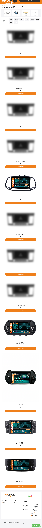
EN (28, 0)
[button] (39, 13)
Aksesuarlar (25, 510)
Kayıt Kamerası (25, 509)
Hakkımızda (5, 502)
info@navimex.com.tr (34, 513)
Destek (14, 502)
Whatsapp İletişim (36, 525)
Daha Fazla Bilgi (21, 57)
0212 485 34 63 (34, 515)
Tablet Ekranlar (25, 506)
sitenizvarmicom (29, 523)
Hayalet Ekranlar (26, 505)
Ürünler (23, 6)
